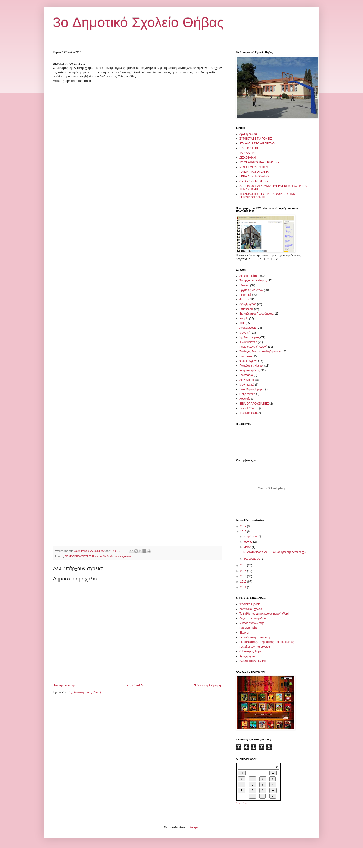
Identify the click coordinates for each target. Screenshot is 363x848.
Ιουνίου (248, 541)
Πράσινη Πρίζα (248, 627)
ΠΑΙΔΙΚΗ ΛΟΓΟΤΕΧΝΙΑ (254, 171)
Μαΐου (248, 547)
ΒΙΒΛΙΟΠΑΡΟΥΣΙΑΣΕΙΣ (77, 556)
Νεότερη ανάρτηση (65, 685)
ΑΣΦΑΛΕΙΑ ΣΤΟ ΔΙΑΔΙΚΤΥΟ (257, 143)
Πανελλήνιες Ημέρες (251, 389)
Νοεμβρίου (251, 536)
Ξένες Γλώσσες (248, 408)
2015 (243, 565)
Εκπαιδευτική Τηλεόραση (254, 637)
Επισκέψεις (246, 309)
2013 (243, 576)
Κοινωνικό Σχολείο (250, 609)
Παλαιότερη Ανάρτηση (207, 685)
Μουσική (244, 332)
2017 (243, 526)
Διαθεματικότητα (249, 275)
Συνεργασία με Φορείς (253, 280)
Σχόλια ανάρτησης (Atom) (85, 692)
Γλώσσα (244, 285)
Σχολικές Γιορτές (249, 337)
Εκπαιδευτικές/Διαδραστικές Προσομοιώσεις (266, 642)
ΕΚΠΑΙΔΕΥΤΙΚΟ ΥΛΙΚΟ (254, 176)
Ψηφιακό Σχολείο (249, 604)
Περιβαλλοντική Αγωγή (253, 346)
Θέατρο (244, 299)
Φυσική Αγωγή (248, 361)
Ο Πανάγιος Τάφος (250, 651)
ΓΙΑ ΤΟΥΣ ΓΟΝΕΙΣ (250, 148)
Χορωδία (244, 398)
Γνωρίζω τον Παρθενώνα (254, 646)
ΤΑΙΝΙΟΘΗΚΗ (248, 152)
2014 (243, 571)
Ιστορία (243, 318)
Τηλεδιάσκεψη (248, 412)
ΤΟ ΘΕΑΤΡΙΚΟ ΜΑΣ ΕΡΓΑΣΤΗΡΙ (259, 162)
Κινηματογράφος (249, 370)
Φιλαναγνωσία (123, 556)
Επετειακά (245, 356)
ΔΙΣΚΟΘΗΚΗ (247, 157)
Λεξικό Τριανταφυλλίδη (253, 618)
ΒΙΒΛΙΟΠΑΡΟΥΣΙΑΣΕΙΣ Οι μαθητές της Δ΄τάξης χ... (274, 552)
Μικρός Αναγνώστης (251, 623)
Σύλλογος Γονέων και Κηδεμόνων (260, 351)
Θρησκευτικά (247, 394)
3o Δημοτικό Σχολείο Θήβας (138, 22)
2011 (243, 587)
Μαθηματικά (246, 384)
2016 (243, 531)
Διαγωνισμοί (246, 380)
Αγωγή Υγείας (247, 304)
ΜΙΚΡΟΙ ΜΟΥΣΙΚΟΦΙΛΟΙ (254, 167)
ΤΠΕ (242, 323)
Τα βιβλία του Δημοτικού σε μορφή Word (264, 613)
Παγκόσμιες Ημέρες (251, 365)
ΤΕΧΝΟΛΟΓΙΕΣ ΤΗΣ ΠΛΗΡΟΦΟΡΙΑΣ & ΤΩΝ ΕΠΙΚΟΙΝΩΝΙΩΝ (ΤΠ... (267, 195)
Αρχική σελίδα (135, 685)
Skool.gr (244, 632)
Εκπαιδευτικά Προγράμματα (256, 313)
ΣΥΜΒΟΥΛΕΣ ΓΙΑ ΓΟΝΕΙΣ (255, 138)
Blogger (193, 827)
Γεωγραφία (246, 375)
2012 (243, 581)
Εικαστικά (245, 294)
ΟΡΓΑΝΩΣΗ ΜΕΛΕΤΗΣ (253, 181)
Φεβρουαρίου (252, 558)
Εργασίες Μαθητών (102, 556)
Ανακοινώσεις (247, 327)
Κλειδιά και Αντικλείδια (252, 661)
